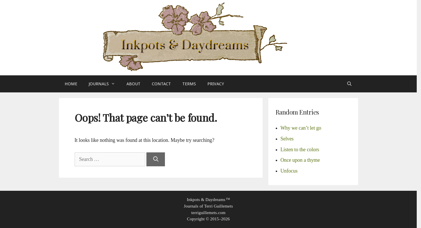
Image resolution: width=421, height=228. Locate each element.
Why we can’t (301, 128)
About (133, 83)
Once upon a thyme (300, 160)
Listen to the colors (300, 149)
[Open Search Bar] (349, 83)
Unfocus (289, 171)
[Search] (155, 159)
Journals (105, 83)
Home (71, 83)
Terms (189, 83)
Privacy (215, 83)
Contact (161, 83)
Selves (287, 139)
